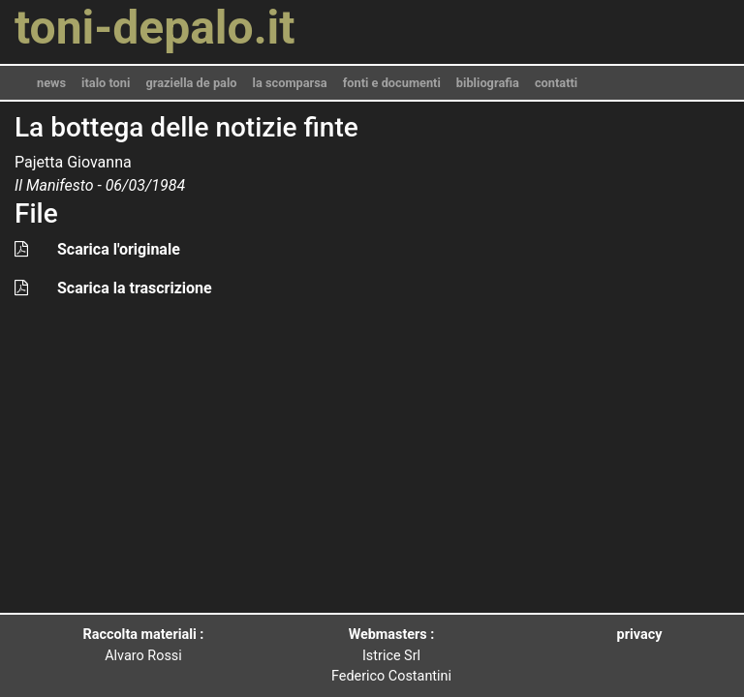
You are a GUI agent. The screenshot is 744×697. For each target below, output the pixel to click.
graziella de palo (190, 83)
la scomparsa (290, 83)
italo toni (105, 83)
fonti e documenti (392, 83)
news (51, 83)
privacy (640, 634)
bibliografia (487, 83)
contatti (556, 83)
